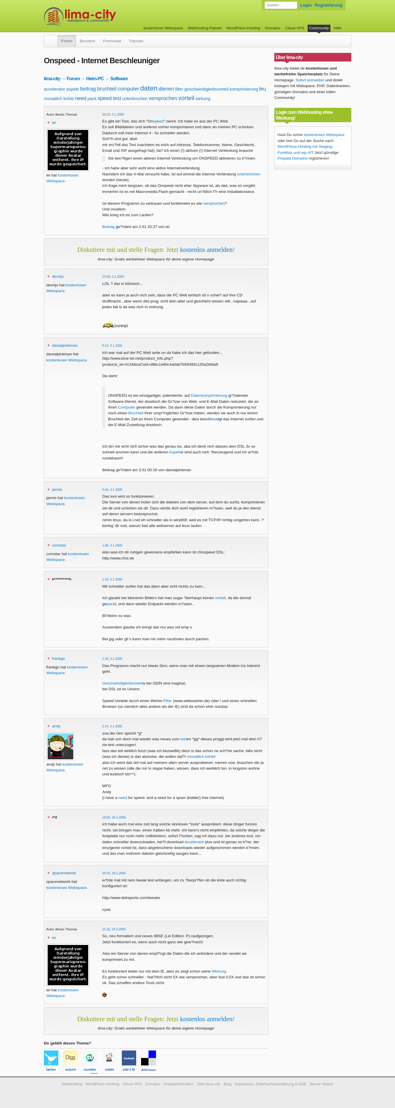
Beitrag (108, 227)
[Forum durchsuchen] (281, 5)
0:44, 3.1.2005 (112, 489)
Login (306, 5)
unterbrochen (134, 98)
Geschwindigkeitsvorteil (122, 683)
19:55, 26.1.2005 (114, 817)
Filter (167, 701)
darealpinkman (65, 345)
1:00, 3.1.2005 (112, 545)
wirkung (202, 98)
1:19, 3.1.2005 (112, 579)
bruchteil (106, 89)
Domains (272, 28)
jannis (57, 489)
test (117, 98)
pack (92, 98)
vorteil (186, 98)
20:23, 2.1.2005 (113, 114)
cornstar (59, 545)
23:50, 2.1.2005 (113, 276)
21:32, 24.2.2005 (114, 929)
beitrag (88, 89)
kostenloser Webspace (163, 28)
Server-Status (321, 1084)
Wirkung (219, 971)
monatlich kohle (59, 98)
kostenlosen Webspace (66, 360)
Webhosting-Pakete (204, 28)
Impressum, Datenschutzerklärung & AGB (270, 1084)
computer (128, 89)
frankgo (58, 658)
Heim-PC (95, 78)
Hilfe (337, 28)
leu (262, 89)
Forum (66, 41)
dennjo (58, 276)
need (80, 98)
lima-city (52, 78)
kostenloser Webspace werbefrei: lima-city (101, 16)
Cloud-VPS (294, 28)
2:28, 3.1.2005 (112, 658)
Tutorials (136, 41)
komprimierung (244, 89)
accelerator (54, 89)
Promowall (112, 41)
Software (119, 78)
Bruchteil (135, 413)
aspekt (72, 89)
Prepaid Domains (292, 158)
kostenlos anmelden (206, 249)
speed (105, 98)
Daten (196, 395)
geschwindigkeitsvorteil (206, 89)
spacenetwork (64, 873)
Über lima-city (208, 1084)
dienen (166, 89)
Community (319, 28)
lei (54, 122)
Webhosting (72, 1084)
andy (56, 726)
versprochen (163, 98)
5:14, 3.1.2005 (112, 726)
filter (179, 89)
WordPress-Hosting (243, 28)
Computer (126, 407)
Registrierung (328, 5)
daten (148, 88)
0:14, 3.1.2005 (112, 345)
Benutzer (87, 41)
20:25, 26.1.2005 (114, 873)
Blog (227, 1084)
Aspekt (175, 452)
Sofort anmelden (310, 80)
